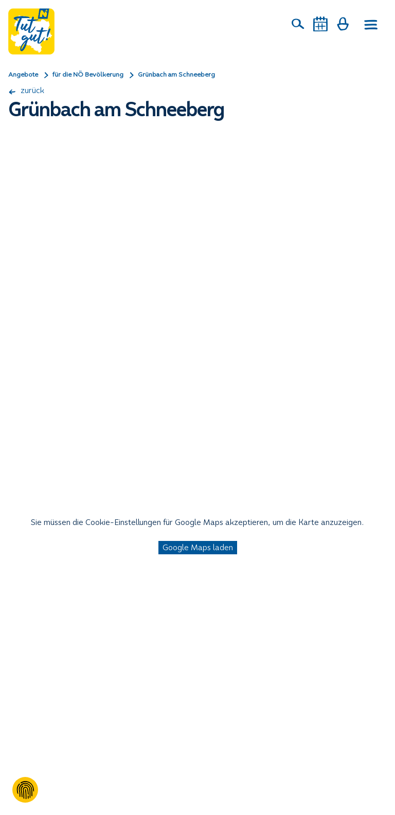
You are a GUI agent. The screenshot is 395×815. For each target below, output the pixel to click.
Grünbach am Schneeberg (176, 74)
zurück (26, 90)
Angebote (23, 74)
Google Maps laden (198, 547)
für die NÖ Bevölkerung (87, 74)
